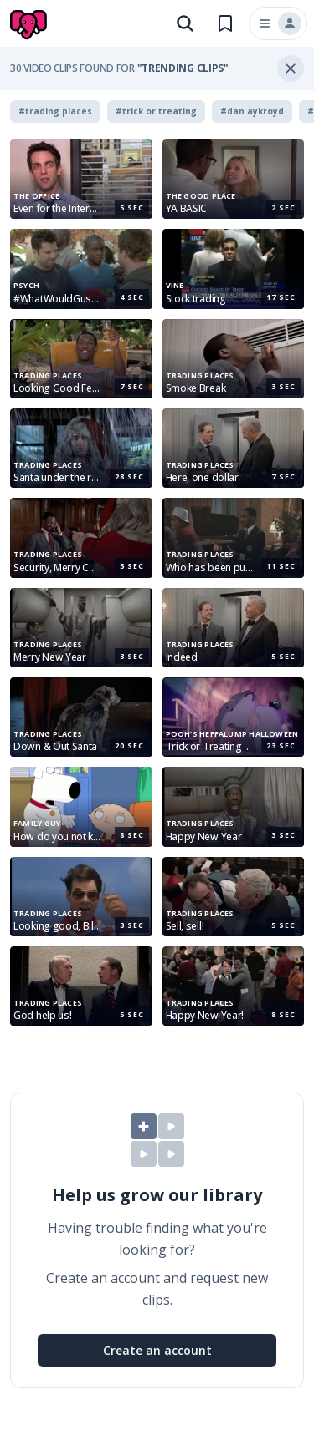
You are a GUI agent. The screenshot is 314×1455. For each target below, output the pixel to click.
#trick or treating (156, 111)
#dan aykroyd (252, 111)
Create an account (157, 1350)
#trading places (55, 111)
